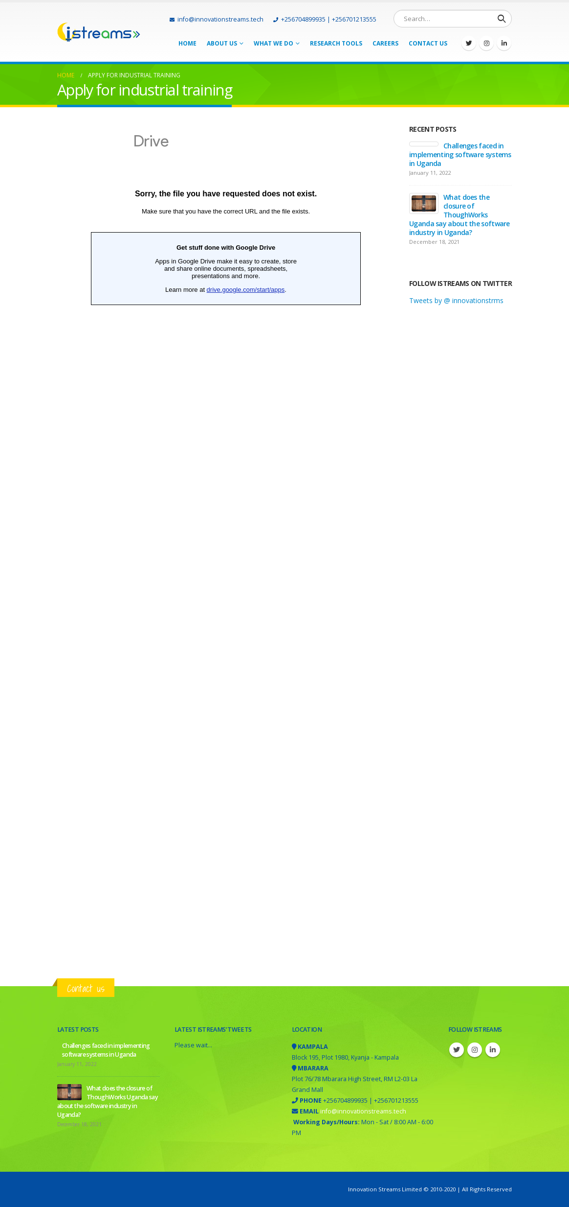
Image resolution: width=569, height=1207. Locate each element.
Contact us (86, 988)
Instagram (474, 1049)
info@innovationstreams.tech (216, 19)
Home (187, 43)
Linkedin (492, 1049)
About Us (222, 43)
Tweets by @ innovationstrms (456, 300)
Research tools (336, 43)
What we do (273, 43)
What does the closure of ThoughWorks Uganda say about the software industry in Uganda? (459, 214)
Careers (385, 43)
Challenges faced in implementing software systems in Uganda (460, 154)
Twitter (456, 1049)
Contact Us (428, 43)
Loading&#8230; (225, 540)
